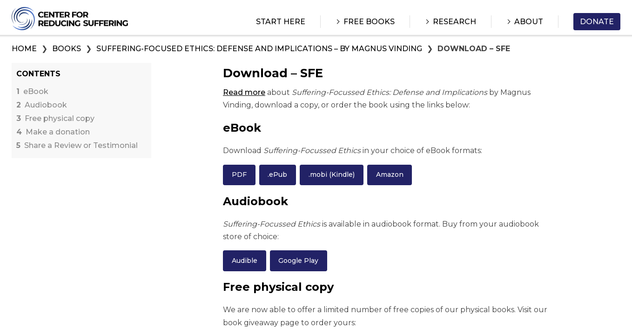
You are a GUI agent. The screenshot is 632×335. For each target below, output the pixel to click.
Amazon (389, 174)
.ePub (277, 174)
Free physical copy (55, 118)
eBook (32, 91)
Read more (244, 92)
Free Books (369, 21)
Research (454, 21)
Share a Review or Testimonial (77, 145)
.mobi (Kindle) (332, 174)
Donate (597, 21)
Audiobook (41, 105)
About (528, 21)
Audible (244, 260)
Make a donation (53, 132)
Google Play (298, 260)
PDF (239, 174)
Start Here (280, 21)
